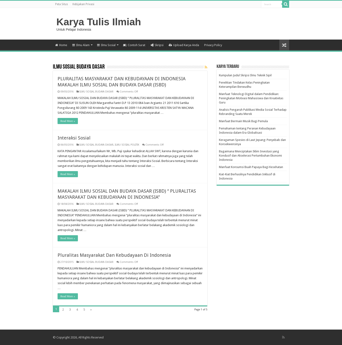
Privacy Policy (213, 45)
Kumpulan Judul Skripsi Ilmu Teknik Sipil (245, 75)
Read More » (67, 121)
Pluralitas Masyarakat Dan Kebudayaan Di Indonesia (114, 255)
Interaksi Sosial (74, 138)
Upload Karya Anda (184, 45)
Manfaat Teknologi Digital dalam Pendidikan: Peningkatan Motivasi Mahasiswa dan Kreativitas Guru (251, 98)
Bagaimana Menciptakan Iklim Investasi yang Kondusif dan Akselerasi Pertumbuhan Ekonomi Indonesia (250, 155)
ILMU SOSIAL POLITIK (127, 144)
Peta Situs (61, 4)
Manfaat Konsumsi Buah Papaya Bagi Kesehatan (251, 167)
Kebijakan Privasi (83, 4)
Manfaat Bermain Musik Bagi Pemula (243, 121)
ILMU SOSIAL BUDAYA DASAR (96, 91)
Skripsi (157, 45)
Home (61, 45)
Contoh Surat (134, 45)
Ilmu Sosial (106, 45)
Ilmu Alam (81, 45)
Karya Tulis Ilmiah (98, 21)
